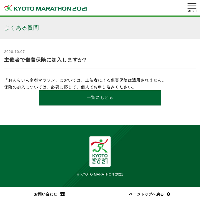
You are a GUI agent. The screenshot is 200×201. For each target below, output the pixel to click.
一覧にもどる (100, 97)
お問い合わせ (45, 194)
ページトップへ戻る (146, 194)
